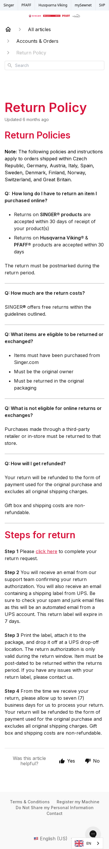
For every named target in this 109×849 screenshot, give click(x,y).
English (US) (55, 838)
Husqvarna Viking (53, 5)
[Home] (8, 29)
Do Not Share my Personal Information (55, 807)
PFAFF (26, 5)
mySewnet (83, 5)
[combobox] (54, 65)
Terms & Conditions (30, 801)
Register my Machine (78, 801)
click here (46, 551)
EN (83, 843)
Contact (54, 813)
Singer (8, 5)
